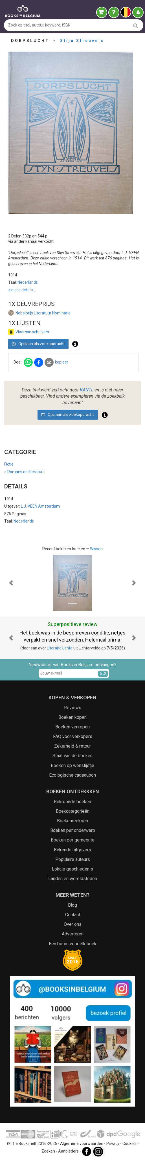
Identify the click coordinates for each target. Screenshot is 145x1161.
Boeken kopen (72, 717)
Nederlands (27, 282)
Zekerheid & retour (72, 746)
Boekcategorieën (72, 811)
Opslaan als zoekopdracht (38, 344)
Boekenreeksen (72, 820)
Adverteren (73, 934)
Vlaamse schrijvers (32, 332)
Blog (72, 905)
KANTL (86, 390)
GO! (103, 673)
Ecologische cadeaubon (72, 775)
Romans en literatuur (24, 472)
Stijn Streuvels (82, 40)
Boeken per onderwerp (72, 830)
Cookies (129, 1143)
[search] (135, 25)
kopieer (61, 362)
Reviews (72, 707)
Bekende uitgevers (72, 849)
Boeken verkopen (72, 727)
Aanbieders (68, 1151)
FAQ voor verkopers (72, 736)
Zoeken (48, 1151)
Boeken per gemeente (73, 840)
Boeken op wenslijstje (72, 765)
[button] (11, 583)
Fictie (9, 464)
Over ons (73, 924)
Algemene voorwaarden (81, 1143)
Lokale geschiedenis (72, 869)
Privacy (112, 1143)
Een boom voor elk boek (72, 943)
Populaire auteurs (72, 859)
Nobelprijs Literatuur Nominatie (43, 313)
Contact (72, 914)
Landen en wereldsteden (72, 878)
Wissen (96, 549)
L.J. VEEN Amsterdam (40, 506)
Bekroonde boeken (72, 801)
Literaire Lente (59, 648)
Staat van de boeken (72, 755)
